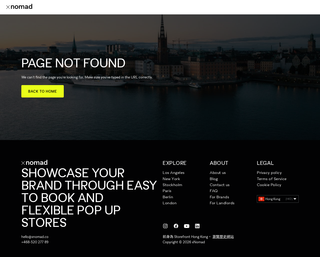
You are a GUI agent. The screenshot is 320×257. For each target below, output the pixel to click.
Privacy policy (269, 172)
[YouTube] (186, 226)
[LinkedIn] (197, 226)
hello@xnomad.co (34, 236)
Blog (214, 178)
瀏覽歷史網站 (223, 236)
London (170, 203)
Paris (167, 190)
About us (218, 172)
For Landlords (222, 203)
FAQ (214, 190)
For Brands (219, 197)
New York (171, 178)
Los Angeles (174, 172)
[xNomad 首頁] (19, 7)
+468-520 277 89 (34, 242)
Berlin (168, 197)
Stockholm (172, 184)
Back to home (42, 91)
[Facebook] (176, 226)
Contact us (220, 184)
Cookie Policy (269, 184)
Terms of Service (272, 178)
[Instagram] (165, 226)
